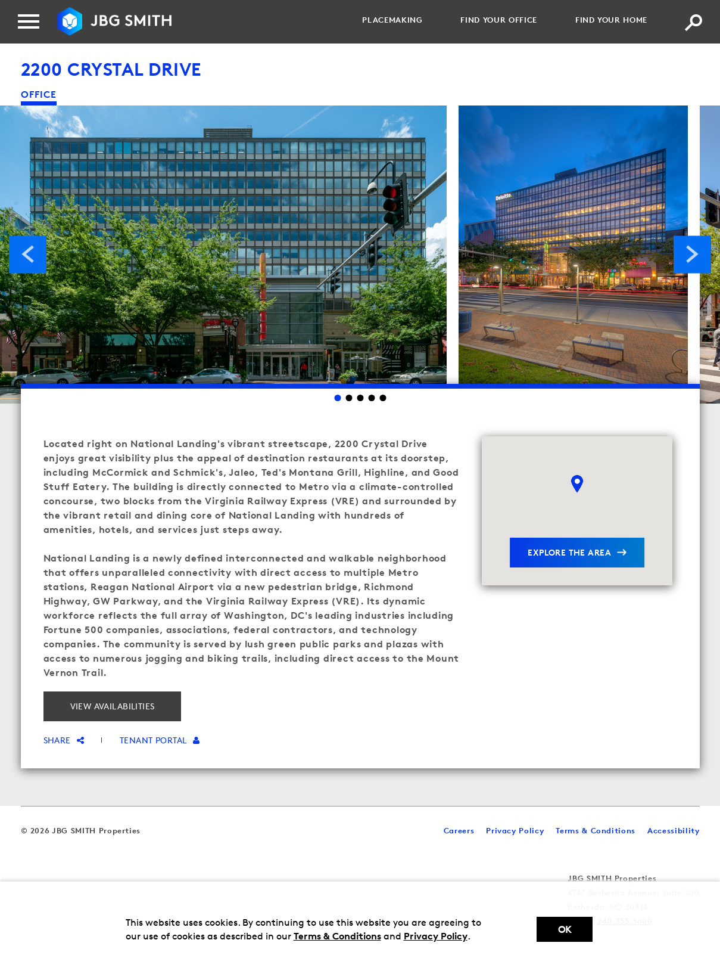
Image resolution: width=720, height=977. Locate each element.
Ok (564, 929)
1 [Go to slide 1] (337, 398)
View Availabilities (112, 706)
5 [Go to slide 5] (382, 398)
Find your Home (611, 19)
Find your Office (498, 19)
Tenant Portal (160, 740)
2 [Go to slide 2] (348, 398)
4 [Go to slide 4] (371, 398)
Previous (27, 254)
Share (64, 740)
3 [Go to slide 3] (360, 398)
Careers (459, 830)
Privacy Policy (435, 936)
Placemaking (392, 19)
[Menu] (28, 21)
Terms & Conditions (337, 936)
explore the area (569, 552)
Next (692, 254)
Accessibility (673, 830)
